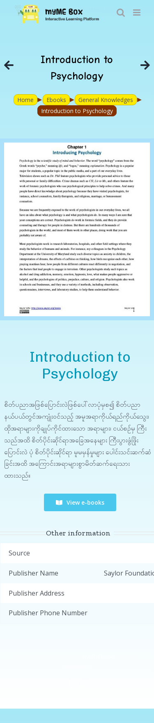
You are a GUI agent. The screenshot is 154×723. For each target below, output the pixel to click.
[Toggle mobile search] (121, 12)
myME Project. (99, 656)
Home (25, 100)
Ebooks (56, 100)
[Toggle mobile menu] (137, 12)
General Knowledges (105, 100)
